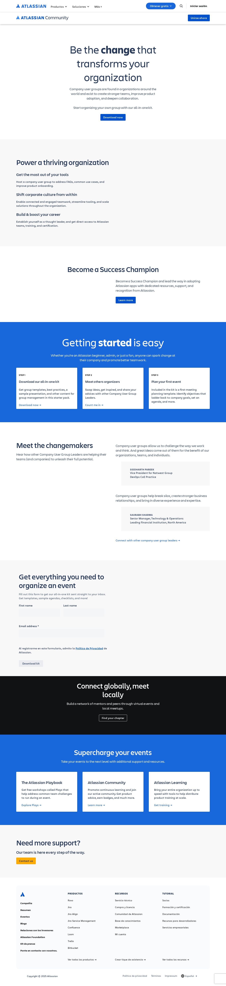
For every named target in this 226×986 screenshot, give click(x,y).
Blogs (23, 923)
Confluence (74, 927)
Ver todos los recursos (175, 959)
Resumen (25, 910)
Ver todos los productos (82, 959)
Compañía (26, 903)
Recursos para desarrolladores (179, 921)
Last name (70, 605)
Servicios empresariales (175, 927)
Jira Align (73, 914)
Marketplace (122, 927)
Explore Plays (31, 805)
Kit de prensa (27, 943)
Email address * (29, 626)
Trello (71, 941)
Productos (59, 6)
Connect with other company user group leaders (148, 540)
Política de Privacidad (89, 648)
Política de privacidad (135, 976)
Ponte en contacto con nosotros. (38, 950)
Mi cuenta (120, 934)
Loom (71, 934)
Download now (113, 117)
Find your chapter (113, 718)
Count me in (94, 405)
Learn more (125, 300)
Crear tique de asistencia (130, 959)
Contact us (26, 861)
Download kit (31, 663)
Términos (156, 976)
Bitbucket (73, 948)
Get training (163, 805)
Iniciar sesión (198, 6)
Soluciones (80, 6)
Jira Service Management (82, 921)
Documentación (171, 914)
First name (25, 605)
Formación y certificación (176, 907)
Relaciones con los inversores (36, 930)
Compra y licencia (125, 907)
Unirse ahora (199, 18)
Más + (98, 6)
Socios (165, 900)
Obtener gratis (161, 6)
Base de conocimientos (128, 921)
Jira (70, 907)
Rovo (70, 900)
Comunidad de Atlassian (128, 914)
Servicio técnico (123, 900)
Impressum (171, 976)
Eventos (25, 916)
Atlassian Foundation (32, 937)
